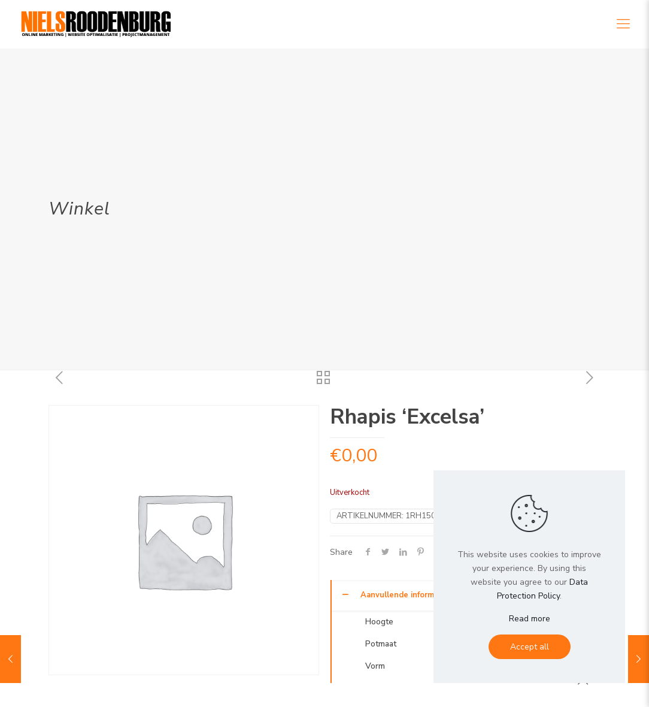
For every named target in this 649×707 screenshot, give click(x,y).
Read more (529, 618)
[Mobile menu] (623, 24)
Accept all (529, 646)
